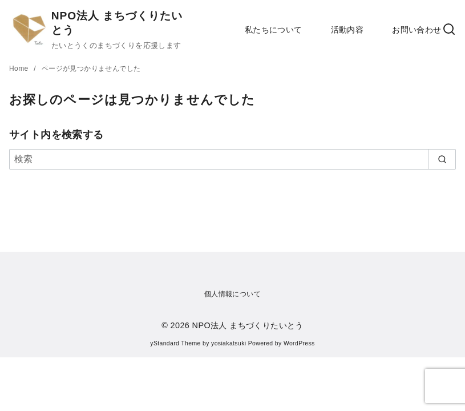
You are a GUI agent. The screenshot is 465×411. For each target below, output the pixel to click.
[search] (442, 159)
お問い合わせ (416, 29)
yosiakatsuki (228, 343)
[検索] (232, 159)
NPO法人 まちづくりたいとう (248, 325)
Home (19, 68)
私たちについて (273, 29)
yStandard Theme (175, 343)
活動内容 (347, 29)
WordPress (299, 343)
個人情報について (232, 294)
